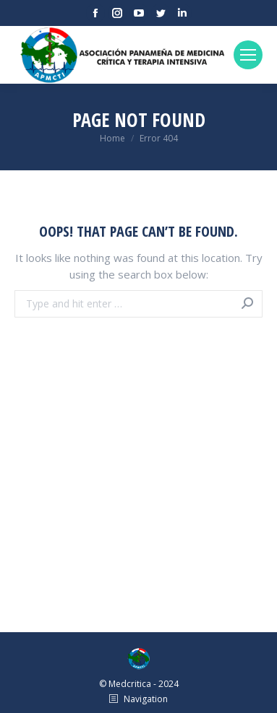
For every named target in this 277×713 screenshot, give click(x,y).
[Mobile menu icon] (248, 54)
